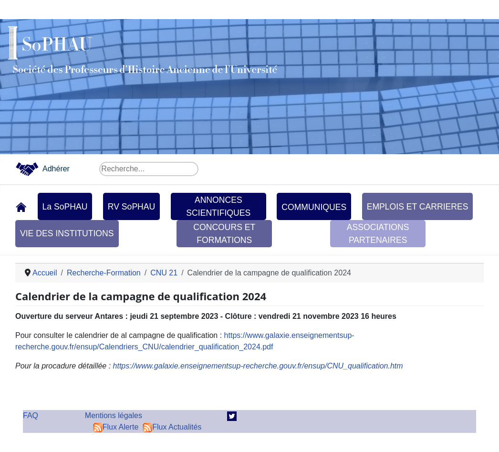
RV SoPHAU (131, 206)
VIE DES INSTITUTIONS (67, 233)
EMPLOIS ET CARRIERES (417, 206)
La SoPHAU (65, 206)
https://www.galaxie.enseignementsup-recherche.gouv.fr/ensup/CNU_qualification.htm (258, 366)
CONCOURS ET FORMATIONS (224, 233)
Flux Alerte (116, 427)
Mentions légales (113, 415)
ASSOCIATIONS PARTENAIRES (378, 233)
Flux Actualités (172, 427)
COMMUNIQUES (313, 207)
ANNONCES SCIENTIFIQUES (218, 206)
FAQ (30, 415)
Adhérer (56, 169)
